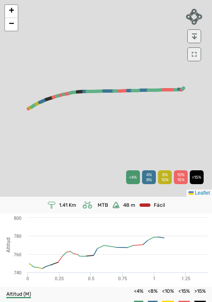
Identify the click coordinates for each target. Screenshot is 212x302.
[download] (194, 36)
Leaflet (199, 193)
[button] (11, 11)
